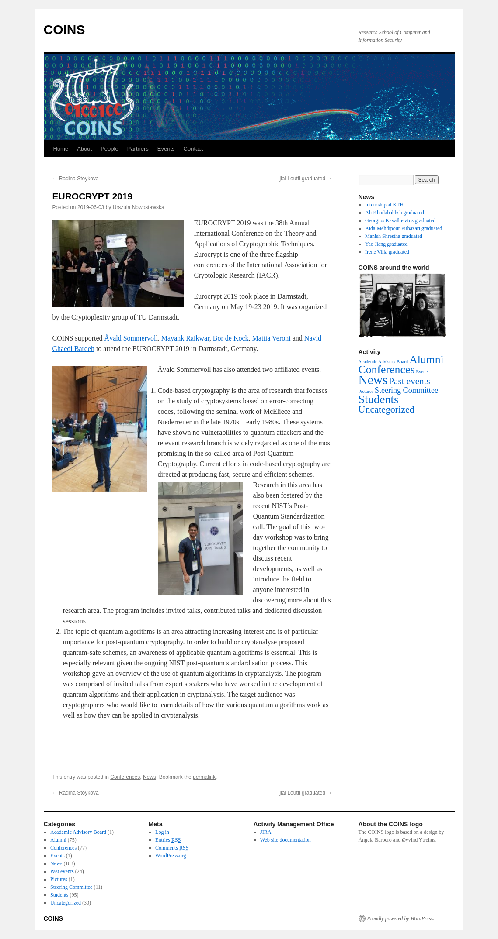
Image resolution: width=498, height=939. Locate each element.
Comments (171, 848)
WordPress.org (170, 856)
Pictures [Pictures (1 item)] (366, 391)
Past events (62, 871)
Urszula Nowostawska (138, 207)
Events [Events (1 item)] (422, 371)
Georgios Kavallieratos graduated (400, 220)
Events (166, 148)
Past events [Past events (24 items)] (409, 381)
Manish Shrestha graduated (393, 236)
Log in (162, 832)
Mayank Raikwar (185, 338)
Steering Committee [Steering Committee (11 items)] (406, 390)
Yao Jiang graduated (386, 244)
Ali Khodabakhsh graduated (394, 213)
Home (61, 148)
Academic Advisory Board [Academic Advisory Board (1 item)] (383, 361)
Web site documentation (285, 840)
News (149, 777)
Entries (168, 840)
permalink (204, 777)
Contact (193, 148)
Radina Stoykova (75, 178)
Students (59, 895)
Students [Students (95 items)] (379, 399)
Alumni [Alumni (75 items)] (426, 359)
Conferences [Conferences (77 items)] (387, 369)
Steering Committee (71, 887)
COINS (64, 29)
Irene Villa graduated (387, 252)
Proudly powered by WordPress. (401, 918)
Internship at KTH (384, 205)
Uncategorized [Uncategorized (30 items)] (386, 409)
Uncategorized (65, 903)
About (84, 148)
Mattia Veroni (271, 338)
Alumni (58, 840)
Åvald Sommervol (130, 338)
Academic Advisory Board (78, 832)
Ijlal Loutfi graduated (305, 178)
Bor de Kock (231, 338)
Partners (138, 148)
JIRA (265, 832)
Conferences (125, 777)
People (109, 148)
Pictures (58, 879)
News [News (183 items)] (373, 380)
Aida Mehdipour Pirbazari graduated (403, 228)
